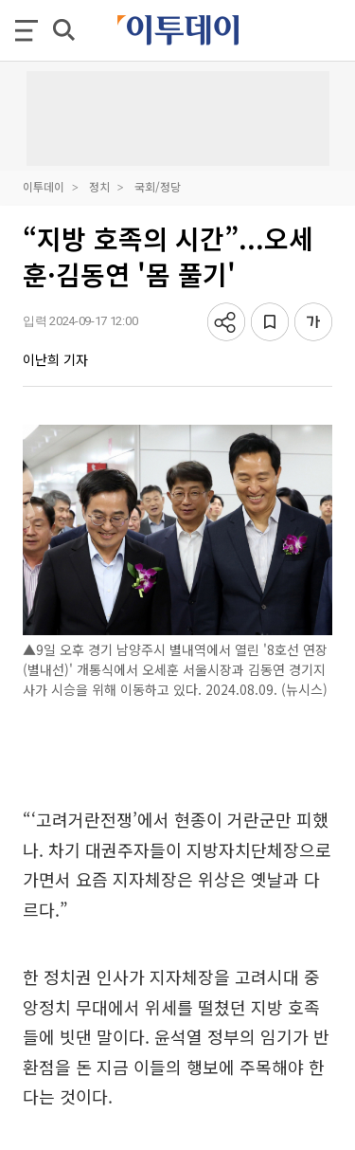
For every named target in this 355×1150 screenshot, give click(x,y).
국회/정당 (157, 186)
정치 (99, 186)
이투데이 (43, 186)
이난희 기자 (55, 359)
